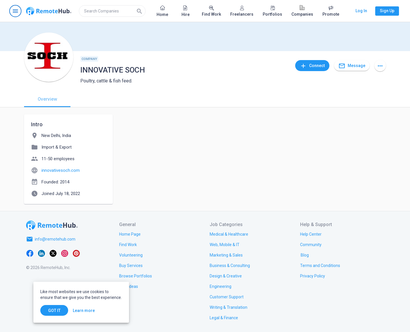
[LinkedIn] (41, 253)
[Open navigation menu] (15, 11)
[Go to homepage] (48, 11)
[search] (112, 11)
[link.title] (130, 234)
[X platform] (53, 253)
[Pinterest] (76, 253)
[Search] (139, 11)
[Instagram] (64, 253)
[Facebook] (30, 253)
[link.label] (310, 234)
